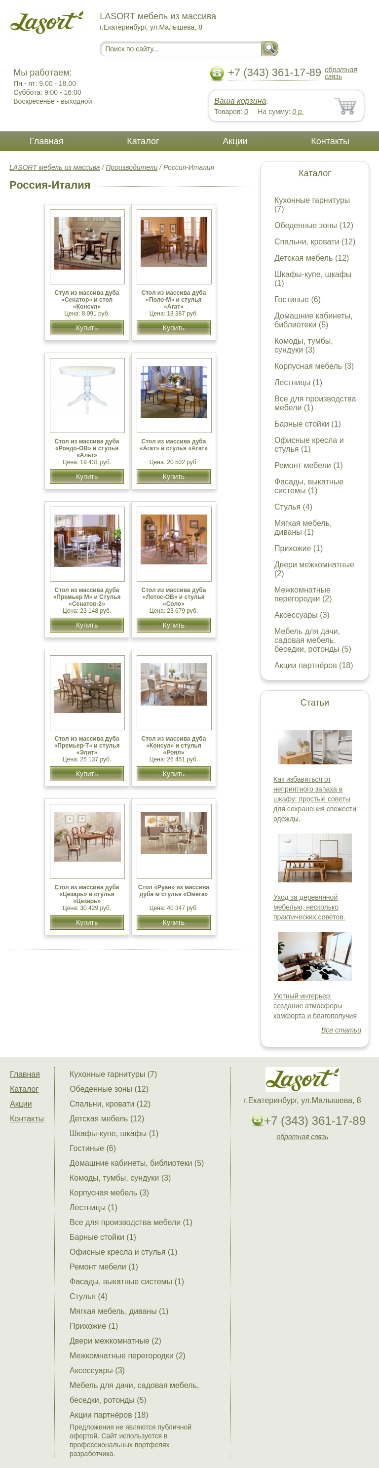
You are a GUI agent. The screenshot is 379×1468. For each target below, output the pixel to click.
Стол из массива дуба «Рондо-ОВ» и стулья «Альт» (87, 448)
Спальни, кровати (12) (314, 242)
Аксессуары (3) (302, 615)
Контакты (330, 141)
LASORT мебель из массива (54, 167)
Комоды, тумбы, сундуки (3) (303, 345)
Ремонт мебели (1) (308, 465)
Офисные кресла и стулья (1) (309, 444)
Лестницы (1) (298, 382)
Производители (131, 167)
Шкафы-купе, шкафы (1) (114, 1133)
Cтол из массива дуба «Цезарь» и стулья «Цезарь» (87, 894)
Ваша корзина (240, 101)
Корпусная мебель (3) (314, 366)
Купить (87, 328)
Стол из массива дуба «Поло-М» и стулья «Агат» (173, 299)
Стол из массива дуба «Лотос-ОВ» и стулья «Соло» (173, 597)
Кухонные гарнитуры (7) (113, 1074)
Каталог (143, 141)
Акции (235, 141)
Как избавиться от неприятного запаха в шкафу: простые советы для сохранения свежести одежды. (314, 799)
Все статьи (341, 1030)
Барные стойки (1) (307, 424)
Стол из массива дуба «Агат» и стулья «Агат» (174, 445)
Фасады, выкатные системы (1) (308, 486)
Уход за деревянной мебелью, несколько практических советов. (309, 907)
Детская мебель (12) (311, 258)
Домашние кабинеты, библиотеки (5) (313, 320)
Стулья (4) (293, 507)
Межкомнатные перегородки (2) (303, 594)
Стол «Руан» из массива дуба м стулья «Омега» (173, 891)
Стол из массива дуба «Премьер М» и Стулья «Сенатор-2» (87, 597)
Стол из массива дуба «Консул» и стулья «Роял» (173, 745)
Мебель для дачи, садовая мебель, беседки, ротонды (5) (312, 640)
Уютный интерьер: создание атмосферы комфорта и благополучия (315, 1006)
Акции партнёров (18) (313, 665)
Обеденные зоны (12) (313, 225)
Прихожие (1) (298, 548)
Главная (47, 141)
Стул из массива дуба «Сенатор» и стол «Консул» (87, 299)
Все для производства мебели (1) (131, 1222)
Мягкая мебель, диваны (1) (303, 527)
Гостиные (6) (297, 299)
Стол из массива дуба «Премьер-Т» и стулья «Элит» (87, 745)
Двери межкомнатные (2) (115, 1341)
